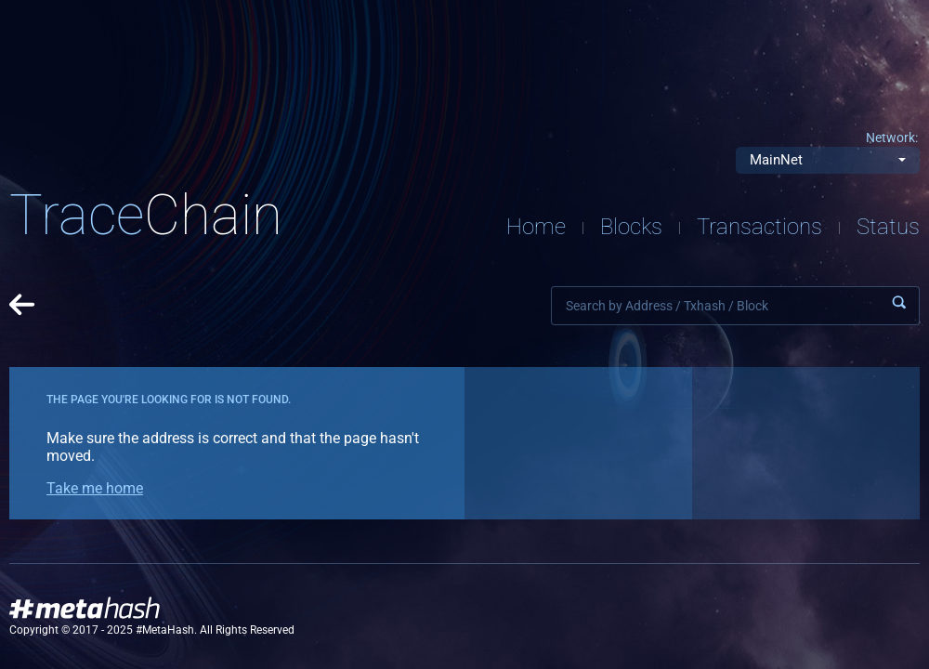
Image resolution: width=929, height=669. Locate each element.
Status (888, 227)
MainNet (776, 159)
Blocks (631, 227)
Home (536, 227)
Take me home (94, 488)
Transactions (759, 227)
